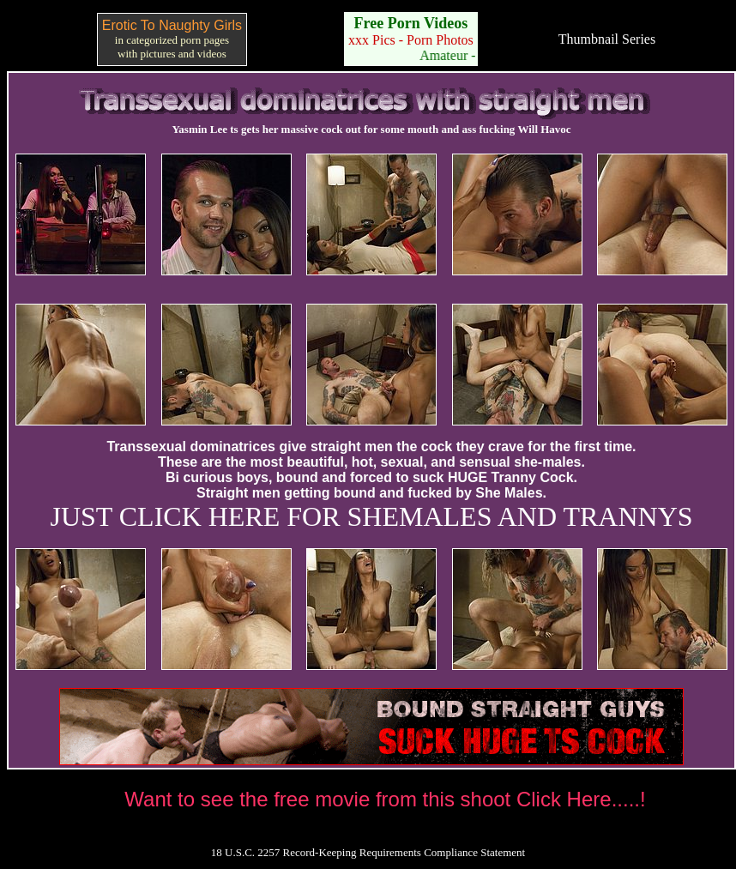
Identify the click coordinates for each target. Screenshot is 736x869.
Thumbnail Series (606, 39)
